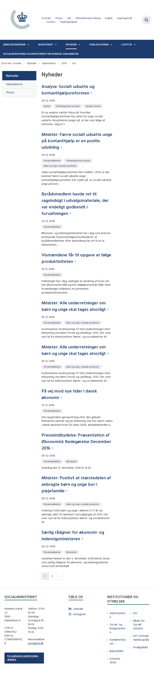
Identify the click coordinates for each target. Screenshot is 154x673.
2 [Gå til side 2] (52, 576)
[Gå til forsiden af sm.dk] (19, 20)
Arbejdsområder (14, 44)
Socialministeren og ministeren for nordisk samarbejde (41, 53)
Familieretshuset (118, 641)
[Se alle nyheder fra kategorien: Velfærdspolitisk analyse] (68, 106)
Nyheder (71, 44)
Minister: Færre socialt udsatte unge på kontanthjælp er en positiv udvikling (77, 140)
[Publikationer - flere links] (110, 44)
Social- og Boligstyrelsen (118, 628)
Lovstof (126, 44)
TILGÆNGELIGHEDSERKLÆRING (23, 657)
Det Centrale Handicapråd (141, 637)
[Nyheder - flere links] (78, 44)
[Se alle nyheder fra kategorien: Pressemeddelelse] (52, 160)
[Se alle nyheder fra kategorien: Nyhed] (47, 106)
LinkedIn (78, 609)
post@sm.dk (35, 643)
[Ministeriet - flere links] (55, 44)
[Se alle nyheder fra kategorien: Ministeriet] (72, 461)
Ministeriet (45, 44)
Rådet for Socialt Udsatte (139, 624)
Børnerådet (117, 651)
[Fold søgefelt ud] (146, 19)
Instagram (79, 614)
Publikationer (99, 44)
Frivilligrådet (140, 647)
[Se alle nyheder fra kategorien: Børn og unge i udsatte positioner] (61, 165)
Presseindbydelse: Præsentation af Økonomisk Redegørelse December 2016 (76, 441)
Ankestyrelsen (117, 615)
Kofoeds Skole (115, 660)
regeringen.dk (124, 18)
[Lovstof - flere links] (134, 44)
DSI (135, 613)
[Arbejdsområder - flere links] (27, 44)
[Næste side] (59, 576)
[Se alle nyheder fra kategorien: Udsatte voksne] (93, 106)
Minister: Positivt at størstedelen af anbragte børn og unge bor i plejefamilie (76, 484)
